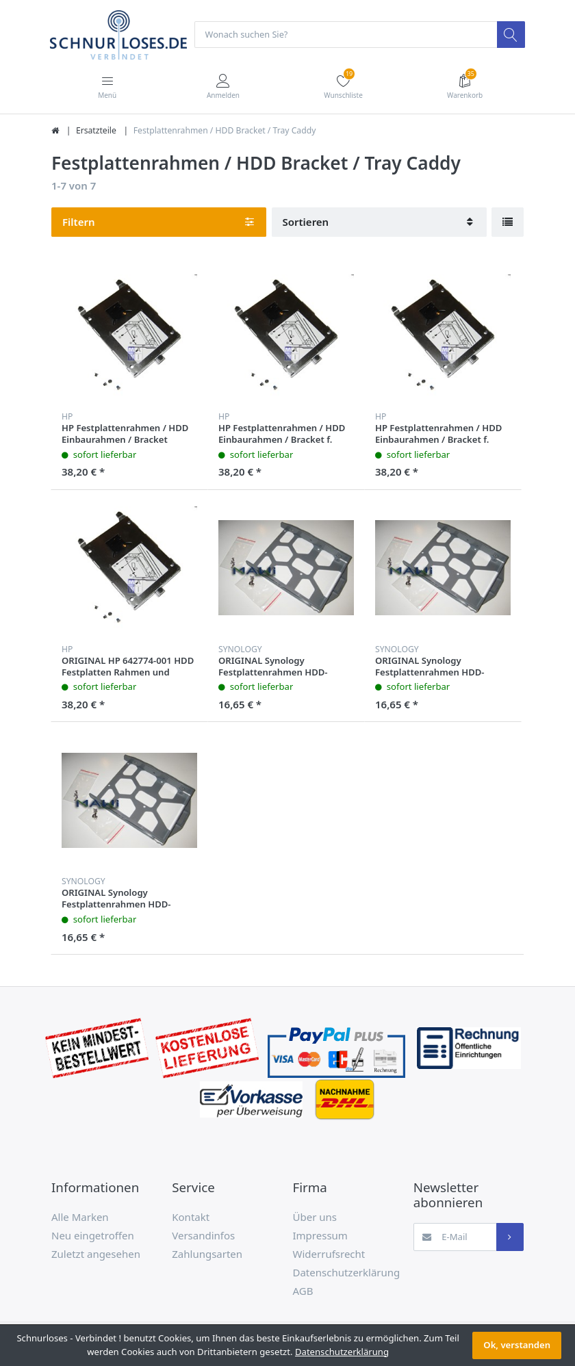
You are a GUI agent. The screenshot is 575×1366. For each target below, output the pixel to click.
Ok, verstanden (516, 1345)
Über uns (315, 1217)
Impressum (320, 1236)
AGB (303, 1291)
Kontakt (190, 1217)
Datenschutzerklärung (346, 1273)
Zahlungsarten (207, 1254)
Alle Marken (80, 1217)
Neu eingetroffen (92, 1236)
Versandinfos (203, 1236)
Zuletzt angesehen (95, 1254)
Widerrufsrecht (329, 1254)
